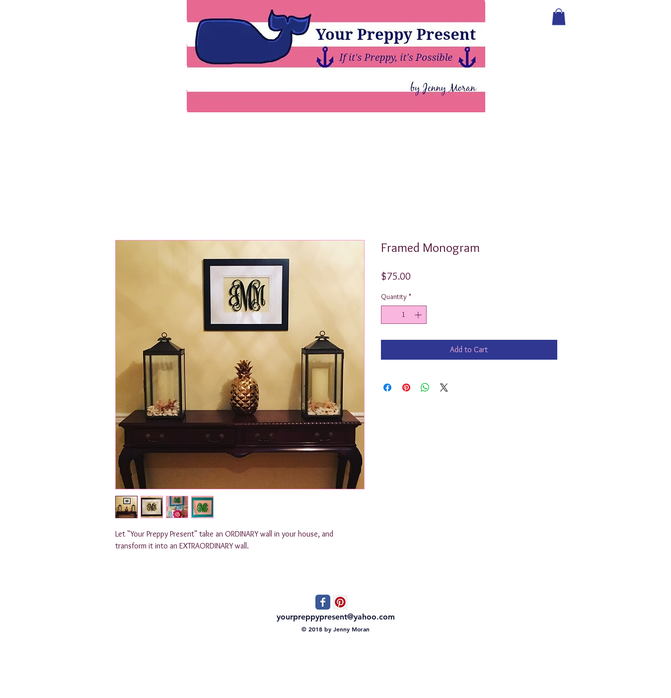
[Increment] (419, 314)
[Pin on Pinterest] (406, 387)
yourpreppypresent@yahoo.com (336, 616)
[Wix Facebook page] (322, 602)
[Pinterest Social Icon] (340, 602)
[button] (559, 16)
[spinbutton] (404, 314)
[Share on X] (444, 387)
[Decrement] (388, 314)
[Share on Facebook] (387, 387)
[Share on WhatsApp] (425, 387)
